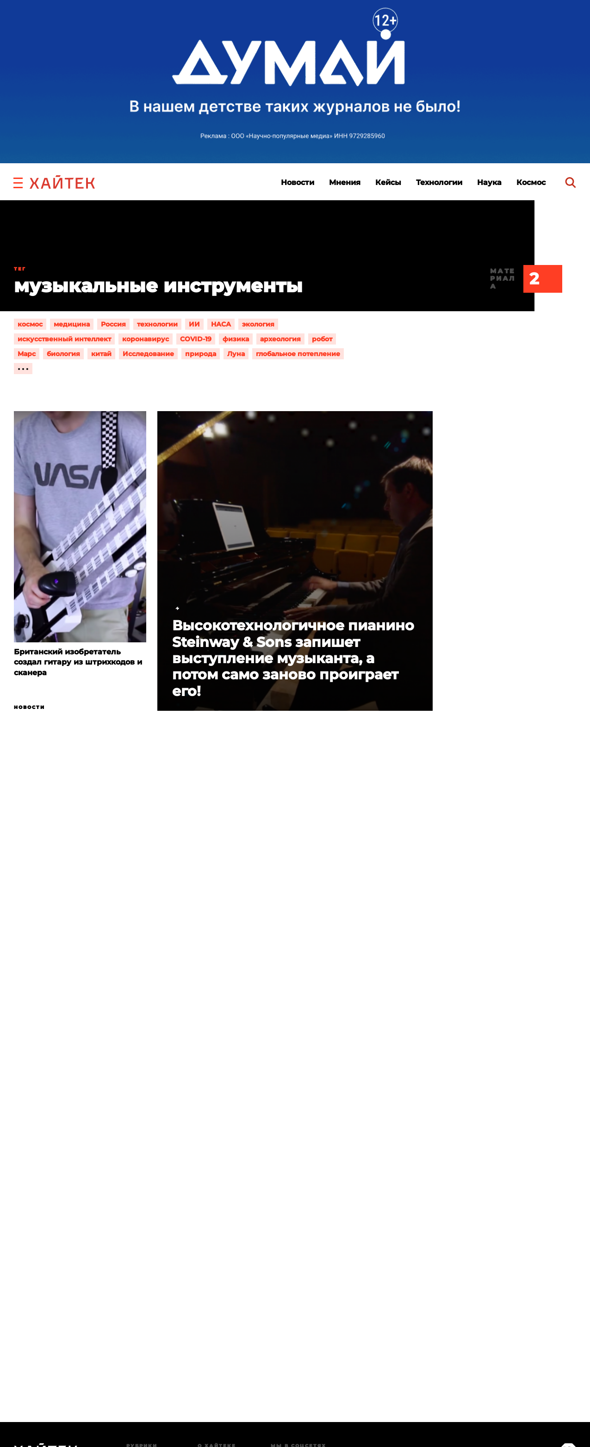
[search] (570, 182)
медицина (72, 324)
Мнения (344, 182)
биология (63, 354)
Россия (113, 324)
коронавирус (145, 339)
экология (258, 324)
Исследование (148, 354)
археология (280, 339)
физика (236, 339)
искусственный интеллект (64, 339)
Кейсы (388, 182)
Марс (27, 354)
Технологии (439, 182)
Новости (297, 182)
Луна (236, 354)
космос (30, 324)
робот (322, 339)
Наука (489, 182)
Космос (531, 182)
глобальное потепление (298, 354)
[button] (18, 182)
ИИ (194, 324)
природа (200, 354)
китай (101, 354)
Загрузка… (295, 1184)
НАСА (221, 324)
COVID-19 (195, 339)
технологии (157, 324)
